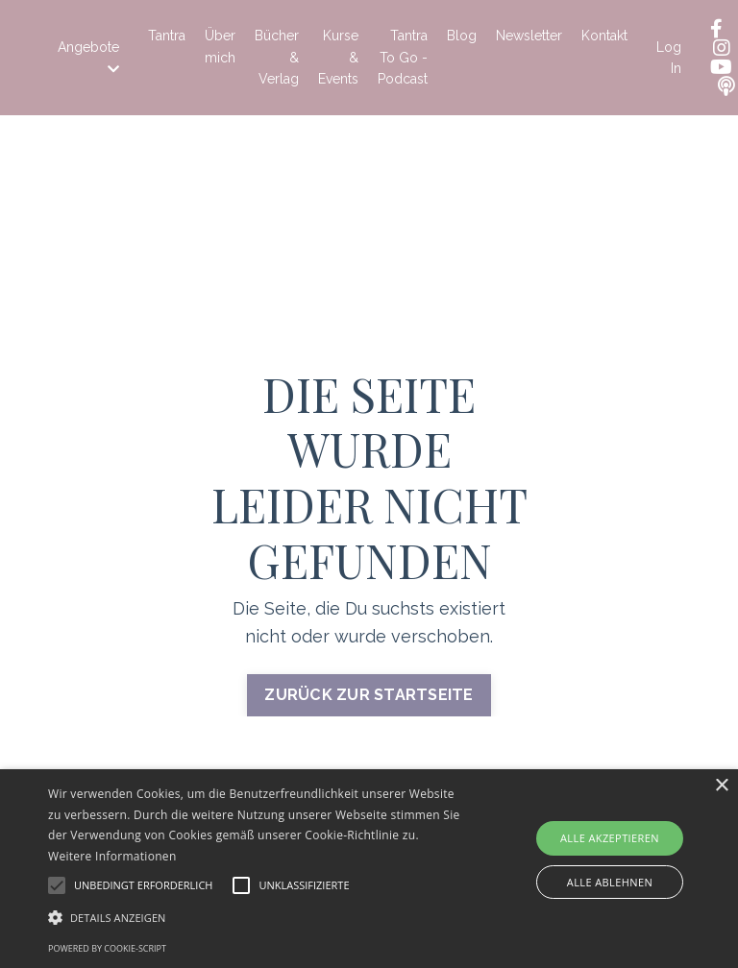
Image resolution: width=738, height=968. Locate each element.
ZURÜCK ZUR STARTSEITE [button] (368, 695)
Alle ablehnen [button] (609, 882)
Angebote (88, 57)
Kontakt (604, 35)
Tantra (166, 35)
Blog (462, 35)
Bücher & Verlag (277, 57)
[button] (256, 917)
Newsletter (529, 35)
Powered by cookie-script (107, 948)
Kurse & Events (338, 57)
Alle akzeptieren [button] (609, 838)
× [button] (721, 786)
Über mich (220, 46)
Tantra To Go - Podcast (403, 57)
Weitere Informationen (112, 856)
